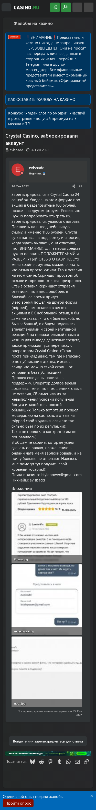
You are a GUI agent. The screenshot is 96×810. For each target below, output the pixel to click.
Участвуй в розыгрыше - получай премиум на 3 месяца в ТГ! (46, 118)
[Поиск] (88, 7)
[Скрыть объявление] (91, 796)
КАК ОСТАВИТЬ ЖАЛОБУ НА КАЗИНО (41, 99)
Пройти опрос (18, 803)
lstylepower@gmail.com (61, 474)
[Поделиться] (73, 186)
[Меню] (6, 7)
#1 (80, 186)
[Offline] (22, 173)
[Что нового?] (77, 7)
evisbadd (16, 150)
